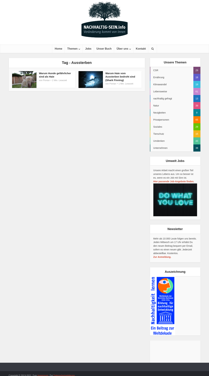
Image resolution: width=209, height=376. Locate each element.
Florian (46, 80)
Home (58, 48)
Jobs (88, 48)
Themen (72, 48)
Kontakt (141, 48)
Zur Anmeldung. (162, 257)
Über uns (122, 48)
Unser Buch (104, 48)
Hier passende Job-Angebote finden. (173, 181)
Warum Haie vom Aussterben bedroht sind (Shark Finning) (120, 77)
